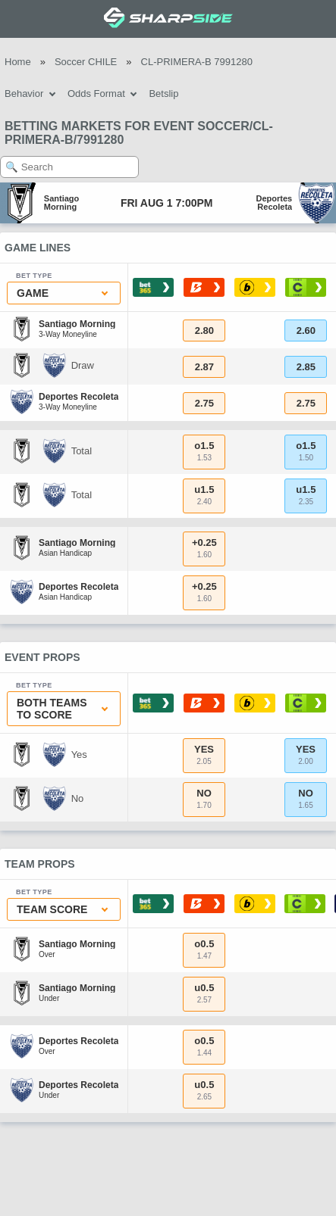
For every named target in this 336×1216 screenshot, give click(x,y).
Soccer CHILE (86, 61)
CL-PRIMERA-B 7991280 (197, 61)
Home (18, 61)
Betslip (163, 93)
